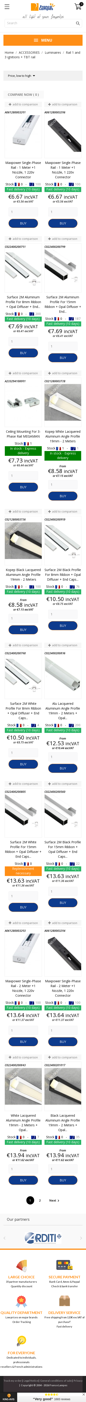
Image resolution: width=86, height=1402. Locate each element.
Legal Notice (31, 1380)
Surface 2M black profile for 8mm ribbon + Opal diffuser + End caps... (62, 575)
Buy (23, 223)
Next (55, 1200)
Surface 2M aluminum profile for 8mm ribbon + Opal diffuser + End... (23, 302)
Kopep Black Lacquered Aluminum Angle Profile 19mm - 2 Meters (23, 575)
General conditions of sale (56, 1380)
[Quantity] (23, 211)
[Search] (43, 23)
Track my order (12, 1380)
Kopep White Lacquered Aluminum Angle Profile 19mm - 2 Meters (62, 436)
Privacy (78, 1380)
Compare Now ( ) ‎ (24, 94)
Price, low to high (22, 75)
